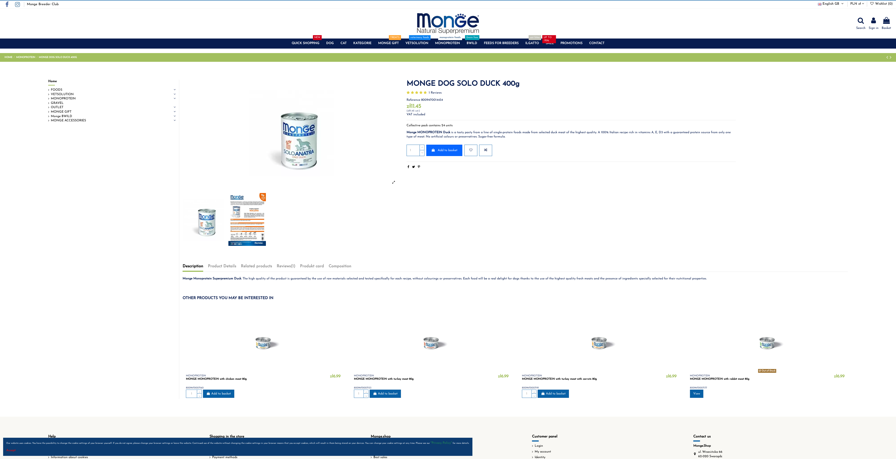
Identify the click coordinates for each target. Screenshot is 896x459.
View (696, 393)
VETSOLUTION (62, 94)
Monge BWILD (61, 116)
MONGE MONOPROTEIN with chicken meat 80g (216, 379)
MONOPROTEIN (63, 98)
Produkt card (312, 266)
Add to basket (444, 150)
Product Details (222, 266)
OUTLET (57, 107)
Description (193, 266)
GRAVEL (57, 103)
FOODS (56, 90)
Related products (256, 266)
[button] (305, 44)
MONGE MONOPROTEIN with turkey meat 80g (384, 379)
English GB (831, 4)
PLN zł (857, 4)
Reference (413, 100)
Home (52, 81)
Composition (340, 266)
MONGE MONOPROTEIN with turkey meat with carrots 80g (559, 379)
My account (543, 451)
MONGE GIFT (61, 112)
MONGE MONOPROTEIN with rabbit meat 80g (719, 379)
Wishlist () (881, 4)
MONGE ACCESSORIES (68, 120)
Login (539, 446)
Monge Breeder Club (43, 4)
